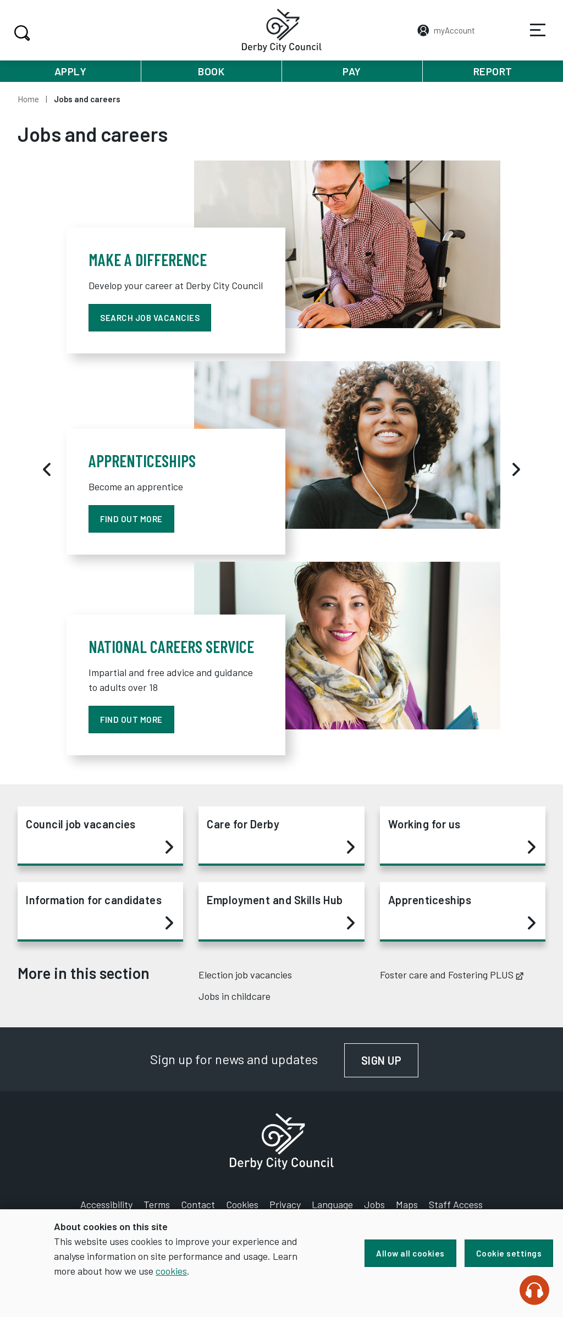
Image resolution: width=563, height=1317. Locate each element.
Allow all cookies (410, 1253)
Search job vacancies (150, 318)
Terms (156, 1204)
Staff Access (456, 1204)
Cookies (242, 1204)
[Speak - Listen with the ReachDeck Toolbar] (534, 1290)
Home (28, 99)
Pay (352, 71)
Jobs (374, 1204)
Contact (198, 1204)
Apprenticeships (462, 912)
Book (211, 71)
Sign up (390, 1060)
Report (492, 71)
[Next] (516, 469)
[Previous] (46, 469)
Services (530, 38)
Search (20, 33)
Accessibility (106, 1204)
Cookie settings (509, 1253)
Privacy (285, 1204)
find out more (131, 519)
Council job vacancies (99, 836)
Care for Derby (280, 836)
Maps (407, 1204)
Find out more (131, 719)
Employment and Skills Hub (280, 912)
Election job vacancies (245, 975)
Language (332, 1204)
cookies (171, 1271)
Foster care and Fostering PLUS (451, 975)
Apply (70, 71)
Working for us (462, 836)
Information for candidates (99, 912)
